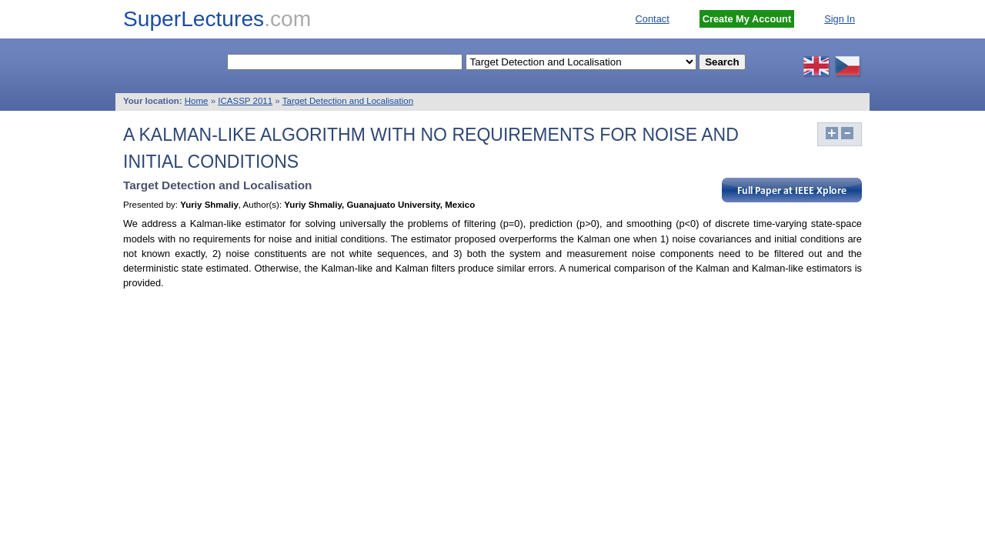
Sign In (839, 19)
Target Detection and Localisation (347, 100)
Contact (652, 19)
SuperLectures (217, 19)
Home (197, 100)
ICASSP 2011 (245, 100)
